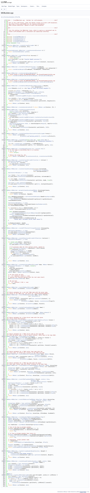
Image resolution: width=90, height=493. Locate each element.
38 (3, 67)
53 (3, 85)
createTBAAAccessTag (19, 447)
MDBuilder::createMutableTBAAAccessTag (23, 417)
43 (3, 73)
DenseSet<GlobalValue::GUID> (21, 112)
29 (3, 55)
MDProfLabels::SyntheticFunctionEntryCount (40, 117)
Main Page (4, 6)
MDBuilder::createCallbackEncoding (22, 169)
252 (3, 336)
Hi (46, 140)
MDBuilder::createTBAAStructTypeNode (23, 336)
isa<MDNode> (22, 424)
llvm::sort (12, 124)
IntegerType (11, 368)
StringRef (31, 45)
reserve (17, 252)
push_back (19, 254)
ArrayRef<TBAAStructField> (40, 320)
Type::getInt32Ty (23, 98)
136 (3, 190)
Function (13, 162)
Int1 (13, 182)
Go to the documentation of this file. (10, 17)
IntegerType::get (20, 143)
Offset (18, 90)
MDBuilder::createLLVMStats (15, 475)
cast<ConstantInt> (16, 199)
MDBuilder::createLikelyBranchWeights (23, 73)
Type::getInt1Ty (21, 182)
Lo (35, 140)
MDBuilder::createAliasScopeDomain (22, 307)
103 (3, 148)
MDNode (9, 55)
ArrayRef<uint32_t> (37, 85)
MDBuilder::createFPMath (19, 55)
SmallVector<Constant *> (20, 248)
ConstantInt (11, 356)
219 (3, 294)
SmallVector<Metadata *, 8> (16, 114)
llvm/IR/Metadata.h (19, 40)
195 (3, 264)
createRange (16, 145)
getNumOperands (41, 204)
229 (3, 307)
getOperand (49, 196)
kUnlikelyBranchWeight (45, 75)
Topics (17, 6)
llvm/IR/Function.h (19, 39)
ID (16, 126)
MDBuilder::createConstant (27, 50)
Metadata (33, 380)
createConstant (15, 62)
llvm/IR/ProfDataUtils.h (20, 41)
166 (3, 228)
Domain (47, 312)
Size (53, 326)
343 (3, 451)
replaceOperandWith (17, 278)
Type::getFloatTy (35, 62)
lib (1, 9)
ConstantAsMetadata (12, 50)
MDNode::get (16, 63)
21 (3, 45)
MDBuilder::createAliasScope (20, 312)
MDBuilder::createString (20, 45)
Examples (44, 6)
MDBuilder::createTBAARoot (20, 287)
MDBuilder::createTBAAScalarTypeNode (23, 354)
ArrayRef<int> (38, 170)
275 (3, 365)
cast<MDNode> (31, 213)
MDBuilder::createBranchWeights (21, 67)
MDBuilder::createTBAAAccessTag (21, 399)
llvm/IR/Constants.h (19, 38)
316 (3, 417)
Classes (32, 6)
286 (3, 379)
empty (20, 249)
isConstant (35, 296)
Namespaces (24, 6)
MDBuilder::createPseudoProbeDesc (22, 461)
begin (43, 123)
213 (3, 287)
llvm (18, 43)
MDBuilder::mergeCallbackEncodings (22, 190)
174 (3, 238)
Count (16, 111)
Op (12, 60)
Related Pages (11, 6)
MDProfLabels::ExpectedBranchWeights (35, 96)
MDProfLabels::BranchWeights (31, 93)
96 (3, 140)
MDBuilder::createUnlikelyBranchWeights (24, 79)
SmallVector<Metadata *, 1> (19, 250)
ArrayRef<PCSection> (36, 238)
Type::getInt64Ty (23, 113)
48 (3, 79)
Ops (26, 114)
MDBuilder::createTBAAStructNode (22, 320)
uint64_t (11, 111)
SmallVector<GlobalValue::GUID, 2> (19, 123)
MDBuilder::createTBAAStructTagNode (22, 365)
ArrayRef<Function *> (34, 160)
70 (3, 107)
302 (3, 399)
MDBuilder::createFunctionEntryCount (23, 109)
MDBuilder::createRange (19, 140)
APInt (32, 140)
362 (3, 475)
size (19, 88)
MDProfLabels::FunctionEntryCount (37, 119)
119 (3, 169)
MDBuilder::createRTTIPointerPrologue (23, 228)
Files (38, 6)
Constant (38, 50)
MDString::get (17, 46)
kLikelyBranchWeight (31, 75)
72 (3, 109)
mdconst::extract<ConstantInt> (29, 422)
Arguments (45, 170)
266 (3, 354)
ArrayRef (22, 337)
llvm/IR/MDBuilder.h (19, 36)
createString (18, 93)
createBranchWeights (19, 69)
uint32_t (34, 67)
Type (9, 98)
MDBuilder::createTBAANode (20, 294)
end (54, 123)
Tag (42, 417)
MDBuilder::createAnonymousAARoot (22, 264)
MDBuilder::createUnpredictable (21, 107)
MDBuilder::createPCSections (20, 238)
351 (3, 461)
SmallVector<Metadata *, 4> (16, 92)
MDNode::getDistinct (24, 272)
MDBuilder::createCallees (19, 160)
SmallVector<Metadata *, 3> (16, 266)
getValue (47, 436)
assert (10, 59)
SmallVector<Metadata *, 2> (16, 239)
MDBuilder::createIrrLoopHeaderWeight (23, 451)
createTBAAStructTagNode (21, 442)
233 (3, 312)
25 (3, 50)
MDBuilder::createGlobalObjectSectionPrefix (25, 133)
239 (3, 320)
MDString (9, 45)
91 (3, 133)
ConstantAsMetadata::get (20, 51)
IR (4, 9)
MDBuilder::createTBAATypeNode (21, 379)
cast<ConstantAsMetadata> (32, 196)
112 (3, 160)
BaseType (41, 365)
